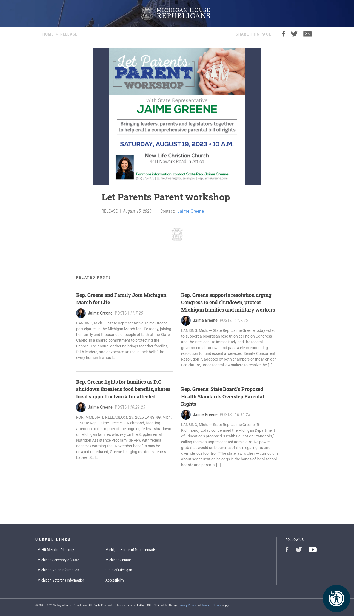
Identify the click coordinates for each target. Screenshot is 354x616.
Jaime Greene (190, 211)
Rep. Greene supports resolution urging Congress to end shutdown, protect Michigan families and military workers (228, 302)
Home (48, 34)
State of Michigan (118, 570)
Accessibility (114, 580)
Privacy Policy (187, 605)
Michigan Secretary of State (58, 560)
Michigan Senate (118, 560)
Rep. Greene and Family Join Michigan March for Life (121, 299)
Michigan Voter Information (58, 570)
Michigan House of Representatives (132, 550)
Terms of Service (212, 605)
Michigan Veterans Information (61, 580)
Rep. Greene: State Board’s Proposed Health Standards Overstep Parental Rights (222, 396)
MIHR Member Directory (56, 550)
